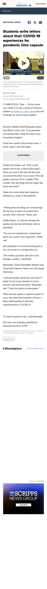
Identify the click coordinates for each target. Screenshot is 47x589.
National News (12, 22)
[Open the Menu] (4, 4)
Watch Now (40, 4)
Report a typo (8, 339)
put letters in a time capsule (23, 111)
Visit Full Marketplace (36, 348)
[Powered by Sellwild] (40, 481)
